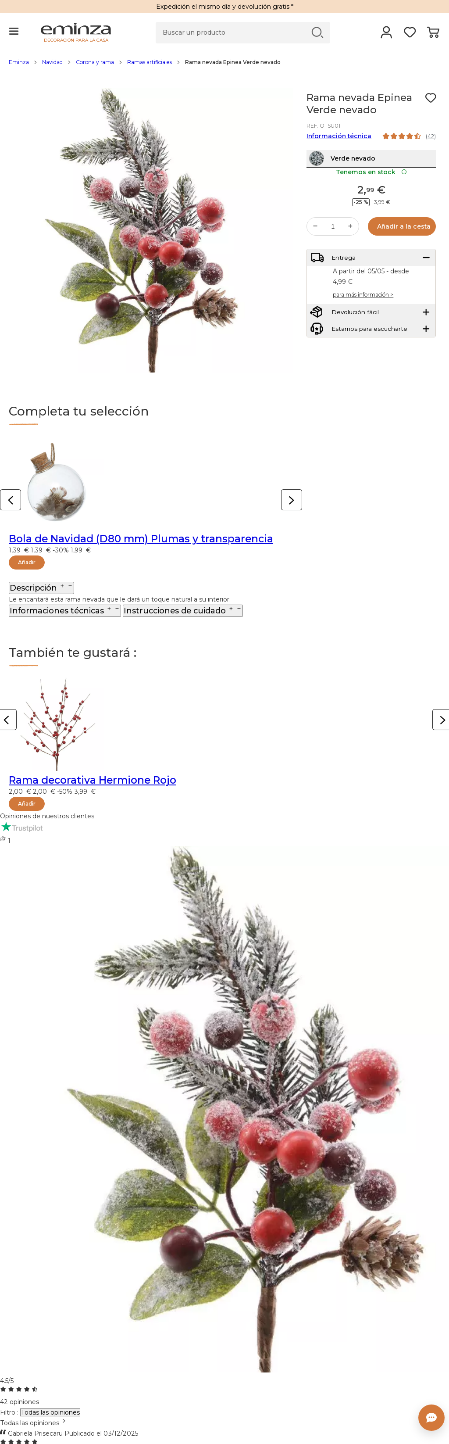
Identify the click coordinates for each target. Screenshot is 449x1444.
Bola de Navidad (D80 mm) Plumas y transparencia (141, 539)
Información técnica (338, 136)
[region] (224, 66)
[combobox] (224, 1423)
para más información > (363, 319)
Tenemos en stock (371, 189)
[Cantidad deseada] (332, 244)
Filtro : (9, 1412)
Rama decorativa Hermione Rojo (92, 780)
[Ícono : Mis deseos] (430, 97)
